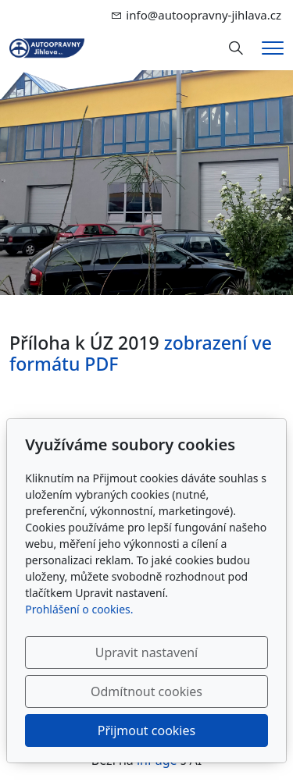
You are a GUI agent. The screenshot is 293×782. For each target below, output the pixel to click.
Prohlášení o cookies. (79, 609)
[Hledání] (236, 48)
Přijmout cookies (146, 730)
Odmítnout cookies (146, 691)
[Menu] (273, 48)
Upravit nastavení (146, 652)
